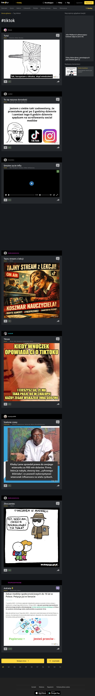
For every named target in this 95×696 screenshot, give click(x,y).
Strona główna (6, 13)
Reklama (41, 687)
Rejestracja (89, 2)
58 (31, 667)
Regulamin (50, 687)
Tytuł (6, 35)
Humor (12, 8)
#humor (12, 341)
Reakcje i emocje (45, 8)
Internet (5, 590)
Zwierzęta (4, 8)
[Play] (6, 194)
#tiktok (16, 38)
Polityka (35, 8)
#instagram (15, 167)
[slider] (21, 195)
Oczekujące (49, 3)
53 (60, 667)
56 (43, 667)
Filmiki (5, 167)
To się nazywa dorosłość (15, 99)
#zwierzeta (19, 341)
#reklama (14, 424)
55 (49, 667)
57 (37, 667)
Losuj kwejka (54, 661)
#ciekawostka (26, 341)
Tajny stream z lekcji (13, 259)
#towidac (21, 38)
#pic (22, 101)
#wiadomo (12, 38)
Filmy (60, 3)
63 (3, 667)
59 (26, 667)
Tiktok (7, 339)
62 (9, 667)
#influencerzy (31, 167)
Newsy (55, 8)
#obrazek (12, 101)
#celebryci (21, 167)
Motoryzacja (63, 8)
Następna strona (23, 661)
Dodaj (19, 3)
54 (54, 667)
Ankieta (8, 588)
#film (11, 167)
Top (68, 3)
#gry (16, 101)
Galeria (19, 8)
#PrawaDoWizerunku (40, 424)
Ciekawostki (26, 8)
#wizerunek (27, 424)
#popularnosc (20, 424)
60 (20, 667)
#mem (19, 101)
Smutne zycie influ (12, 165)
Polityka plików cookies (63, 687)
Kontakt (34, 687)
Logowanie (79, 2)
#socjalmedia (13, 590)
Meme (5, 38)
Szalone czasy (10, 422)
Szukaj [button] (90, 8)
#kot (15, 341)
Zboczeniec (9, 503)
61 (14, 667)
